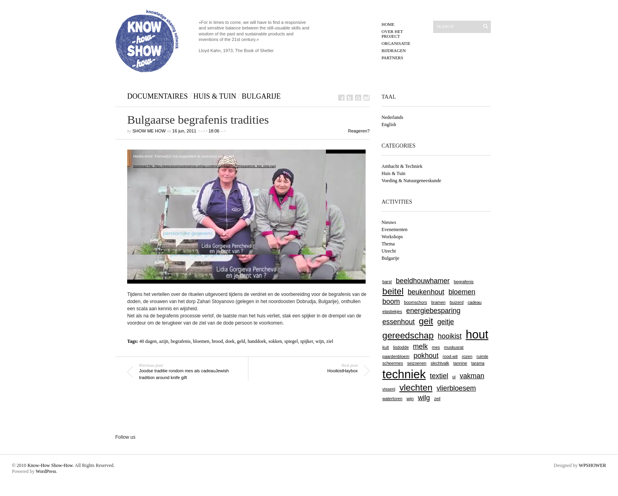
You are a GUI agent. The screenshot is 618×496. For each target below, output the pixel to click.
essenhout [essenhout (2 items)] (398, 322)
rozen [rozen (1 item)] (467, 356)
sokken (275, 341)
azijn (163, 341)
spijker (306, 341)
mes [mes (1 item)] (436, 347)
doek (229, 341)
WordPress (46, 471)
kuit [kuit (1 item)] (385, 347)
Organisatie (396, 43)
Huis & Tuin (215, 96)
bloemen (201, 341)
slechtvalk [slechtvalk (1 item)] (439, 363)
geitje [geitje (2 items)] (445, 322)
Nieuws (389, 222)
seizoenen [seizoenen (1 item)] (416, 363)
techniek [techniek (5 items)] (404, 374)
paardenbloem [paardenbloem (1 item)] (395, 356)
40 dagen (148, 341)
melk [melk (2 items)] (420, 346)
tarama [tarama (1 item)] (477, 363)
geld (241, 341)
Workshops (392, 236)
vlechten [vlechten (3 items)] (415, 388)
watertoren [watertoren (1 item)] (392, 398)
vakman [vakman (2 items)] (472, 376)
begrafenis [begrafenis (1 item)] (464, 281)
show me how (149, 130)
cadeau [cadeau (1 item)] (475, 302)
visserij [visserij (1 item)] (388, 389)
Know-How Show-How (50, 465)
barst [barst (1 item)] (387, 281)
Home (388, 24)
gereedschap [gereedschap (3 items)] (408, 335)
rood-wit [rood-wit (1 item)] (450, 356)
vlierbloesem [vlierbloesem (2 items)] (456, 388)
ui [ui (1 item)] (453, 376)
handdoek (257, 341)
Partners (392, 57)
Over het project (392, 34)
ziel (329, 341)
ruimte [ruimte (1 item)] (482, 356)
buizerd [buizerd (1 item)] (456, 302)
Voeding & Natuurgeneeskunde (411, 180)
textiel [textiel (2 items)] (439, 376)
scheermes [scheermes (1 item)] (392, 363)
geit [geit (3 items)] (426, 321)
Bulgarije (261, 96)
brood (217, 341)
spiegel (291, 341)
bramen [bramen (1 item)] (438, 302)
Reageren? (359, 130)
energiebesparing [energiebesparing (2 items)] (433, 311)
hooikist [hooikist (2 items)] (449, 336)
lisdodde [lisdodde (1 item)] (401, 347)
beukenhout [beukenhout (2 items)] (426, 292)
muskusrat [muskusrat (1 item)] (453, 347)
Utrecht (389, 251)
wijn (320, 341)
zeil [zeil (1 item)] (437, 398)
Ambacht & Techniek (402, 166)
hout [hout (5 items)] (477, 334)
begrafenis (181, 341)
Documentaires (157, 96)
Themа (388, 244)
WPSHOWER (592, 465)
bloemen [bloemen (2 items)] (461, 292)
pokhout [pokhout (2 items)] (425, 356)
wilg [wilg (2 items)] (424, 398)
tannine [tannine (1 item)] (460, 363)
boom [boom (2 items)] (391, 301)
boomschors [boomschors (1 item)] (415, 302)
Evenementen (394, 229)
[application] (246, 217)
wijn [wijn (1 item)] (410, 398)
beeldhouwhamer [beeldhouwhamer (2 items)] (422, 281)
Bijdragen (394, 50)
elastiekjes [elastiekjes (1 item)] (392, 311)
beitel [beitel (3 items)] (392, 291)
